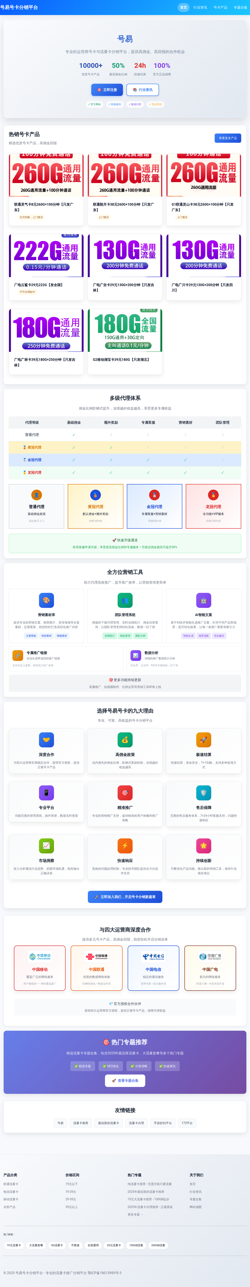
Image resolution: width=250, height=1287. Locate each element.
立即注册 (107, 90)
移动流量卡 (10, 1199)
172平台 (187, 1123)
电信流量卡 (10, 1191)
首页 (183, 7)
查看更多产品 (228, 138)
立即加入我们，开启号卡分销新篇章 (125, 897)
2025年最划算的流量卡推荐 (146, 1191)
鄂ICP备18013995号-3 (104, 1273)
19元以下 (72, 1184)
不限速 (75, 1245)
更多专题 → (135, 1214)
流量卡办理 (136, 1123)
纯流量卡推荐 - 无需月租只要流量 (150, 1184)
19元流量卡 (14, 1245)
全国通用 (93, 1245)
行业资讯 (200, 7)
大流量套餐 (36, 1245)
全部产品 (9, 1207)
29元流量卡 (114, 1245)
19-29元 (71, 1191)
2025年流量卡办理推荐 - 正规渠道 (150, 1207)
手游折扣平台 (163, 1123)
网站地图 (196, 1207)
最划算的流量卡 (108, 1123)
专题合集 (240, 7)
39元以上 (72, 1207)
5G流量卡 (57, 1245)
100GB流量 (136, 1245)
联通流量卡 (10, 1184)
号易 (60, 1123)
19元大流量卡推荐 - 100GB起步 (148, 1199)
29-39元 (71, 1199)
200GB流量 (158, 1245)
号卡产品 (220, 7)
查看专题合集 (125, 1081)
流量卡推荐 (80, 1123)
